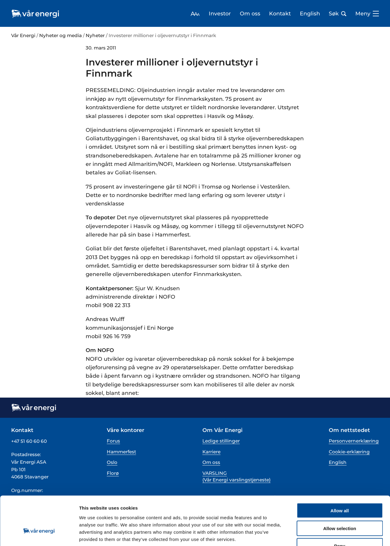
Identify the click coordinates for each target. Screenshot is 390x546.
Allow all (340, 472)
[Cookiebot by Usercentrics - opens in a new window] (39, 534)
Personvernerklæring (354, 441)
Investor (220, 14)
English (310, 14)
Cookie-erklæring (349, 452)
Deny (339, 507)
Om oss (250, 14)
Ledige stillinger (221, 441)
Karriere (211, 452)
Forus (113, 441)
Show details (317, 534)
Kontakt (280, 14)
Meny (367, 14)
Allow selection (339, 489)
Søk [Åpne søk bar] (337, 14)
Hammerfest (121, 452)
